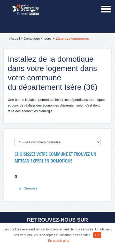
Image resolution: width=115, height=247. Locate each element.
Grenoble (30, 188)
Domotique (32, 38)
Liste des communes (72, 38)
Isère (48, 38)
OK (97, 235)
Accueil (14, 38)
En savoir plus (58, 241)
